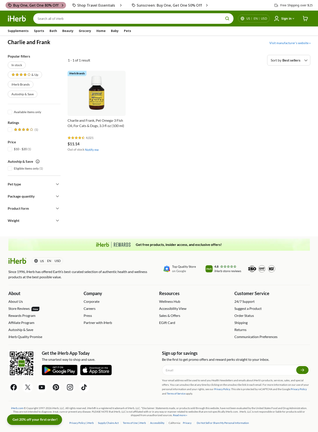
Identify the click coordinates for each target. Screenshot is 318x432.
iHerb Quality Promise (25, 337)
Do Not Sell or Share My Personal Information (223, 423)
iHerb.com (17, 408)
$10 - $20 (20, 149)
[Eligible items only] (10, 168)
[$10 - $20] (10, 148)
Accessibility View (172, 308)
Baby (115, 31)
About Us (15, 301)
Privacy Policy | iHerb (81, 423)
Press (88, 315)
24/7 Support (244, 301)
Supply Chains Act (108, 423)
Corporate (91, 301)
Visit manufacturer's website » (290, 43)
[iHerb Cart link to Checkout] (305, 18)
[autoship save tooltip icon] (37, 161)
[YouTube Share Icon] (41, 387)
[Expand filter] (57, 184)
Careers (90, 308)
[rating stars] (76, 138)
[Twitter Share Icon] (27, 387)
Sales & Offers (169, 315)
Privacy (187, 423)
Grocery (85, 31)
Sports (39, 31)
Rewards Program (21, 315)
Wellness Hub (169, 301)
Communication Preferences (256, 337)
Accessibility (157, 423)
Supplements (18, 31)
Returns (240, 329)
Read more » (180, 415)
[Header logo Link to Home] (17, 18)
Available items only (27, 112)
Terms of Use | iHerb (134, 423)
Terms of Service (176, 393)
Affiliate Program (21, 322)
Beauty (68, 31)
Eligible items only (26, 168)
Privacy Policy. (222, 389)
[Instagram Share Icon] (70, 387)
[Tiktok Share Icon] (84, 387)
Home (101, 31)
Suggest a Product (248, 308)
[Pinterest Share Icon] (55, 387)
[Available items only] (10, 111)
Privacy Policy (299, 389)
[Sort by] (288, 60)
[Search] (133, 18)
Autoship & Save (22, 94)
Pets (127, 31)
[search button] (227, 18)
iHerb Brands (20, 84)
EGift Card (167, 322)
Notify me (92, 149)
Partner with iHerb (98, 322)
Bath (53, 31)
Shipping (241, 322)
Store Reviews (23, 308)
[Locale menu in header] (256, 18)
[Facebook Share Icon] (13, 387)
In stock (16, 65)
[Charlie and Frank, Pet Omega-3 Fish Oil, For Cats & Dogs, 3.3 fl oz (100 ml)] (97, 102)
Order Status (244, 315)
